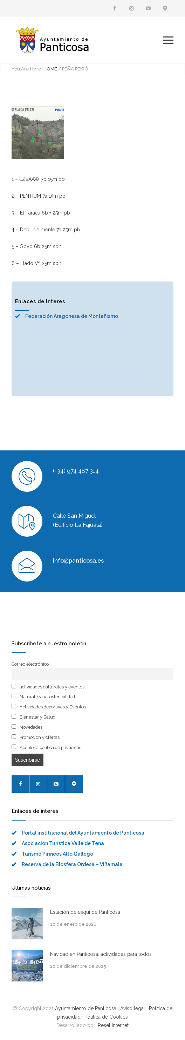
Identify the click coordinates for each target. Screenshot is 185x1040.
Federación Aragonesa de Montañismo (71, 316)
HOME (50, 69)
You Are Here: (27, 69)
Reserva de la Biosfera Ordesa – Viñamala (72, 864)
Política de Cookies (106, 1017)
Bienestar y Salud (33, 717)
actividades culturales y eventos (48, 686)
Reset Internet (113, 1025)
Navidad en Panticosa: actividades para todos (101, 954)
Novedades (27, 727)
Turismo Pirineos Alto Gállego (57, 854)
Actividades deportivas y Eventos (49, 706)
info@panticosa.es (78, 560)
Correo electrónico (30, 664)
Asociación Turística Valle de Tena (63, 843)
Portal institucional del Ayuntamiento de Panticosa (83, 833)
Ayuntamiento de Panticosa (85, 1008)
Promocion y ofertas (36, 737)
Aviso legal (132, 1008)
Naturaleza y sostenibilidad (43, 696)
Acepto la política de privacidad (47, 747)
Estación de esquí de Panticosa (85, 912)
